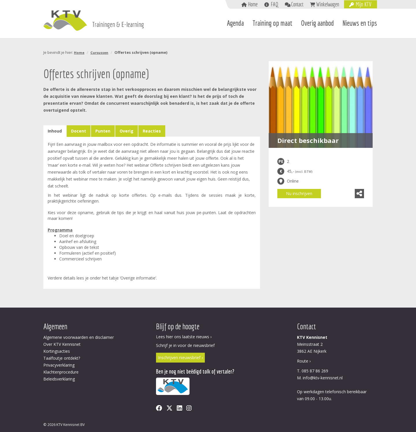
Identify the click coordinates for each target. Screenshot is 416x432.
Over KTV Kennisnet (62, 344)
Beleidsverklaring (59, 379)
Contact (297, 4)
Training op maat (272, 23)
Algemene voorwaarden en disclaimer (78, 337)
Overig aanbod (317, 23)
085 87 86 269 (315, 371)
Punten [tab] (102, 131)
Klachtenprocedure (61, 372)
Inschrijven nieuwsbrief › (180, 357)
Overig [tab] (126, 131)
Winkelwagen (327, 4)
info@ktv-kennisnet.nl (323, 377)
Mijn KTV (363, 4)
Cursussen (99, 52)
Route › (304, 361)
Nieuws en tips (360, 23)
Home (253, 4)
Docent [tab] (78, 131)
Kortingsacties (56, 351)
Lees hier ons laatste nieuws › (183, 336)
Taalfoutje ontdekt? (61, 358)
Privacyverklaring (59, 365)
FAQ (274, 4)
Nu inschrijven (299, 193)
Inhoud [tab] (55, 131)
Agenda (235, 23)
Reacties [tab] (152, 131)
